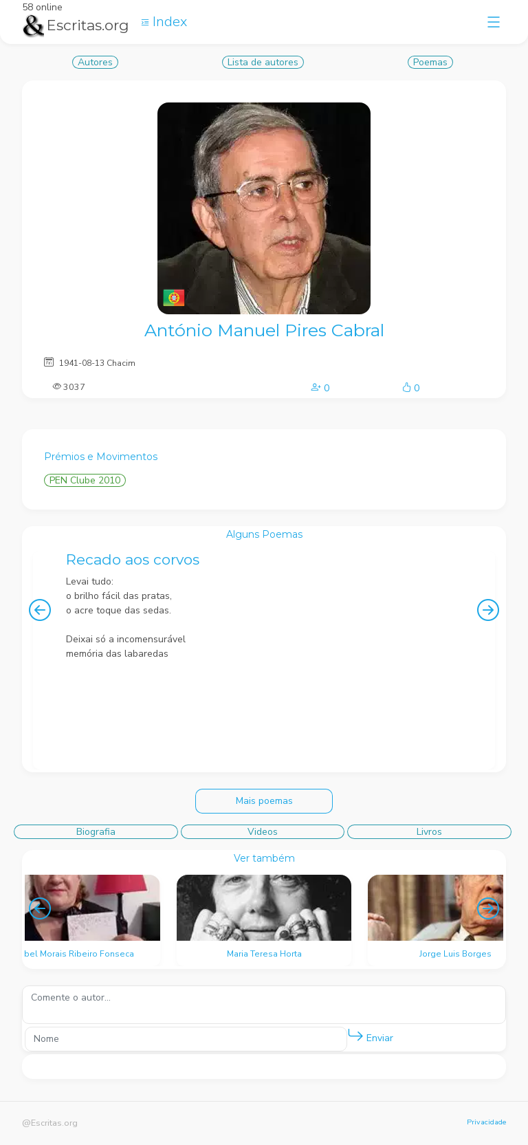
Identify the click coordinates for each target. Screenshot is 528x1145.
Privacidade (486, 1122)
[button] (355, 1036)
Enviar (370, 1035)
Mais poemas (264, 800)
